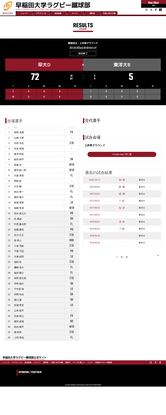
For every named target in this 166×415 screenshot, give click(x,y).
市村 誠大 (19, 283)
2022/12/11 (94, 180)
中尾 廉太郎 (20, 224)
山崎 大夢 (19, 137)
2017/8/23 (95, 201)
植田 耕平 (19, 159)
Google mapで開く (122, 154)
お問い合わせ (109, 13)
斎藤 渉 (18, 164)
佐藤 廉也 (19, 229)
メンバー (75, 13)
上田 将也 (19, 337)
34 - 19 (122, 180)
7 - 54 (121, 201)
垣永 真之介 (20, 213)
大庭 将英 (19, 175)
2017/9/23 (95, 194)
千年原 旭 (19, 289)
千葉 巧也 (19, 251)
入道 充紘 (19, 245)
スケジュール (41, 13)
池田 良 (18, 262)
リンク (89, 362)
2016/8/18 (95, 236)
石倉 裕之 (19, 316)
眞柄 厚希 (19, 202)
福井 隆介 (19, 272)
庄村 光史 (19, 143)
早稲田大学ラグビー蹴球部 (53, 5)
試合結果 (58, 13)
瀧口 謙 (18, 299)
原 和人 (18, 240)
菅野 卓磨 (19, 132)
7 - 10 (122, 229)
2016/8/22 (95, 222)
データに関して (79, 362)
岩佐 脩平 (19, 326)
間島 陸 (18, 181)
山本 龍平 (19, 310)
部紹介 (67, 362)
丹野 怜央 (19, 294)
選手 (15, 128)
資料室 (92, 13)
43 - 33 (122, 194)
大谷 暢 (18, 186)
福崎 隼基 (19, 208)
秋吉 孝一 (19, 191)
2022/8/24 (95, 187)
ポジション (71, 128)
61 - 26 (122, 187)
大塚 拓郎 (19, 256)
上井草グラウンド (88, 43)
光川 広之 (19, 235)
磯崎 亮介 (19, 267)
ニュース (24, 13)
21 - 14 (121, 222)
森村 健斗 (19, 197)
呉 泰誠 (18, 218)
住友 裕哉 (19, 148)
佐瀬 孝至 (19, 305)
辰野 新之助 (20, 278)
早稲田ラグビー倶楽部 (103, 362)
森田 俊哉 (19, 321)
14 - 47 (122, 208)
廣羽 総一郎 (20, 170)
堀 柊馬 (18, 332)
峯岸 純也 (19, 154)
